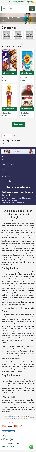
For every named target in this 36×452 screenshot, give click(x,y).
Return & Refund (6, 176)
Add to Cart (9, 73)
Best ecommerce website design (18, 192)
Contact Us (5, 174)
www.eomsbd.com (8, 446)
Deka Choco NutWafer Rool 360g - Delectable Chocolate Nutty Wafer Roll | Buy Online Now (8, 78)
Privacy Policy (5, 167)
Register (4, 162)
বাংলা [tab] (15, 136)
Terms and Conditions (8, 164)
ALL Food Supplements (18, 187)
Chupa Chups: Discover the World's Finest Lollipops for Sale (8, 113)
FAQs (3, 169)
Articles (3, 171)
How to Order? (6, 181)
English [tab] (6, 136)
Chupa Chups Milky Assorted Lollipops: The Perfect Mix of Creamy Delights (27, 78)
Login (3, 159)
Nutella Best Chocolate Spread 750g (26, 113)
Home (4, 46)
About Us (4, 179)
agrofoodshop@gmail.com (15, 203)
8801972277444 (12, 200)
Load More (18, 124)
